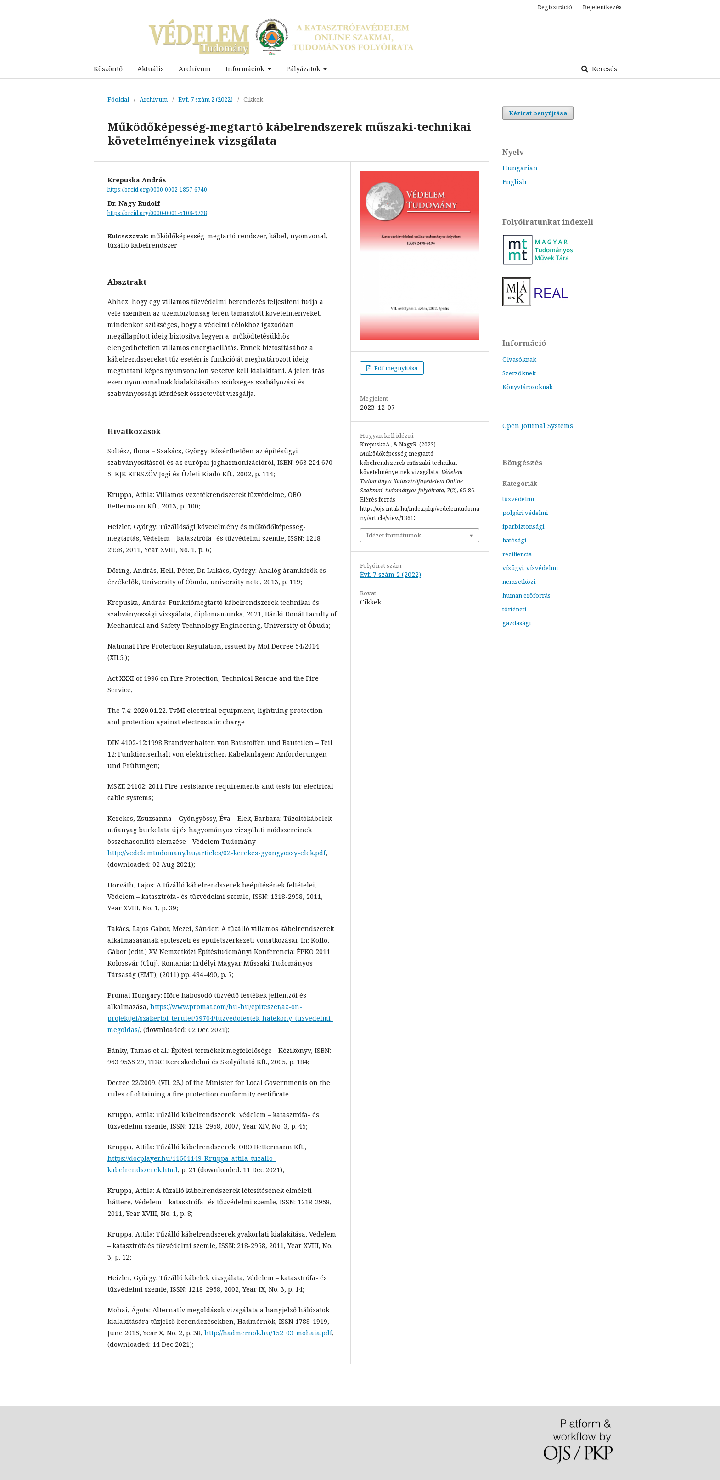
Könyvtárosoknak (527, 387)
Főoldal (118, 99)
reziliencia (517, 554)
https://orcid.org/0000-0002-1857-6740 (157, 189)
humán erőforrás (526, 595)
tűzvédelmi (518, 499)
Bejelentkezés (602, 7)
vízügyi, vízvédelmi (530, 568)
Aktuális (150, 68)
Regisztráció (555, 7)
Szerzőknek (519, 373)
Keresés (603, 68)
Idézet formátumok (393, 535)
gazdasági (516, 623)
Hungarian (520, 168)
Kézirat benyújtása (538, 113)
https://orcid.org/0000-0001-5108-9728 (157, 213)
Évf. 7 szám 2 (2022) (205, 99)
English (514, 181)
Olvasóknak (519, 359)
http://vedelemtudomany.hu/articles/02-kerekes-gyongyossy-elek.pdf (216, 852)
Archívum (195, 68)
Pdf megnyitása (395, 368)
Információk (245, 68)
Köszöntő (108, 68)
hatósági (514, 540)
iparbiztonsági (523, 526)
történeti (514, 609)
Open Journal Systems (537, 425)
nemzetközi (518, 581)
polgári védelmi (525, 512)
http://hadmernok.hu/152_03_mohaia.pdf (268, 1332)
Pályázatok (304, 68)
